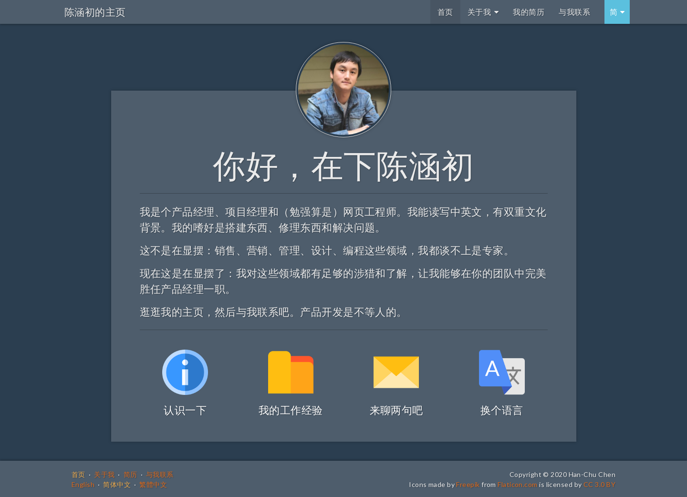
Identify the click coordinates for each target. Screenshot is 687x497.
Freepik (467, 484)
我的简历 (528, 11)
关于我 (483, 11)
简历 (130, 474)
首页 (445, 11)
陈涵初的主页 (95, 12)
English (83, 484)
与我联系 (574, 11)
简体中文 (117, 484)
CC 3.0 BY (599, 484)
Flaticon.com (517, 484)
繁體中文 (153, 484)
